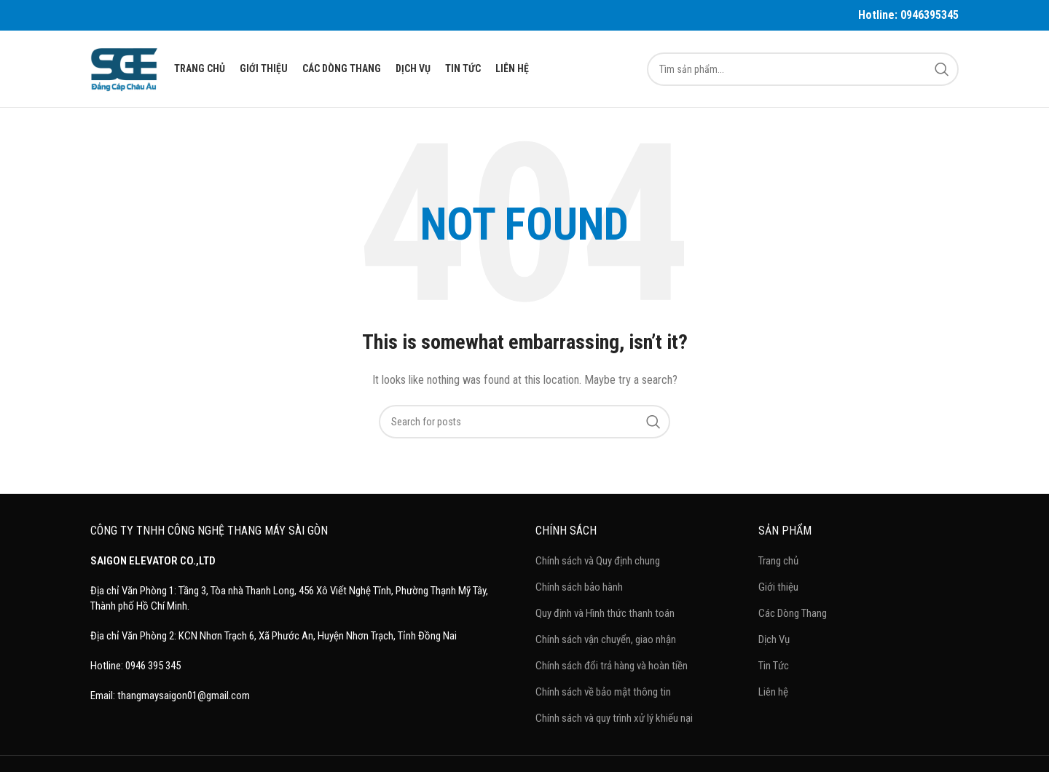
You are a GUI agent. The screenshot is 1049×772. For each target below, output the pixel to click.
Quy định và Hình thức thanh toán (605, 613)
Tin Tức (773, 665)
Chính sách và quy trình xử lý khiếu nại (614, 718)
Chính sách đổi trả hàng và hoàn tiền (611, 665)
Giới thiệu (778, 587)
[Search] (803, 69)
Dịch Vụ (774, 639)
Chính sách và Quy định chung (597, 560)
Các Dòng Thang (792, 613)
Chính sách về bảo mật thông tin (603, 691)
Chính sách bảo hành (579, 587)
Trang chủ (778, 560)
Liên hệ (773, 691)
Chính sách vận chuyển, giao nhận (605, 639)
